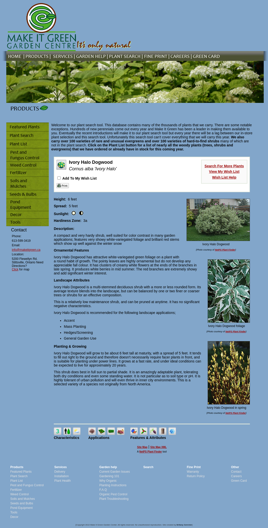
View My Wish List (224, 172)
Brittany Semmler (184, 525)
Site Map (142, 447)
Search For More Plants (224, 166)
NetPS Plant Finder (225, 250)
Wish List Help (224, 177)
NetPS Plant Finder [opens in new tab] (150, 451)
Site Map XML (158, 447)
